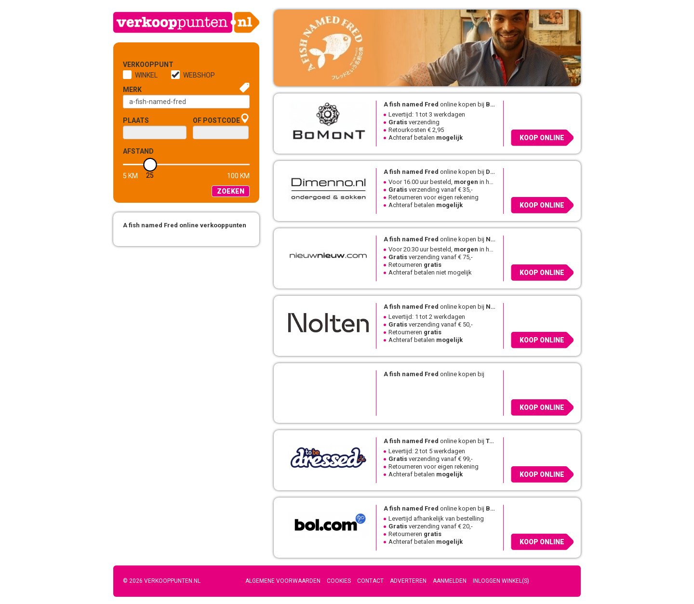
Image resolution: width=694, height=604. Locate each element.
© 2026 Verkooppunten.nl (161, 581)
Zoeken (230, 191)
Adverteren (408, 581)
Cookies (339, 581)
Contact (370, 581)
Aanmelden (450, 581)
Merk (132, 89)
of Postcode (216, 120)
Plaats (136, 120)
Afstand (138, 151)
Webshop (199, 75)
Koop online (542, 138)
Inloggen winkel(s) (501, 581)
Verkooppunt (139, 64)
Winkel (146, 75)
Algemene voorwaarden (282, 581)
